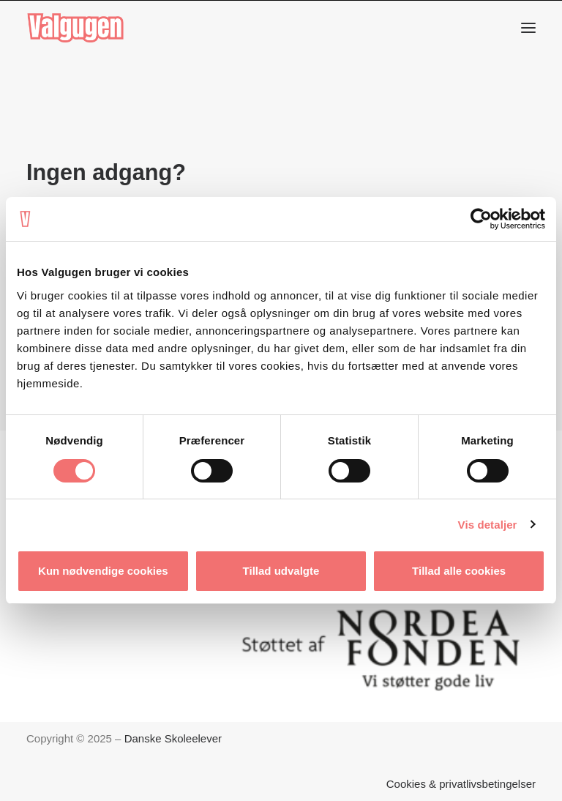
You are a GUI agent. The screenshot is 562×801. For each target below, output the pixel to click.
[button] (528, 28)
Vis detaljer (487, 524)
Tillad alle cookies (459, 571)
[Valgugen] (75, 27)
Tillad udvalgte (281, 571)
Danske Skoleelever (173, 738)
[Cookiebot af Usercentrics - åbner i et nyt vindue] (481, 219)
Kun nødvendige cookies (103, 571)
